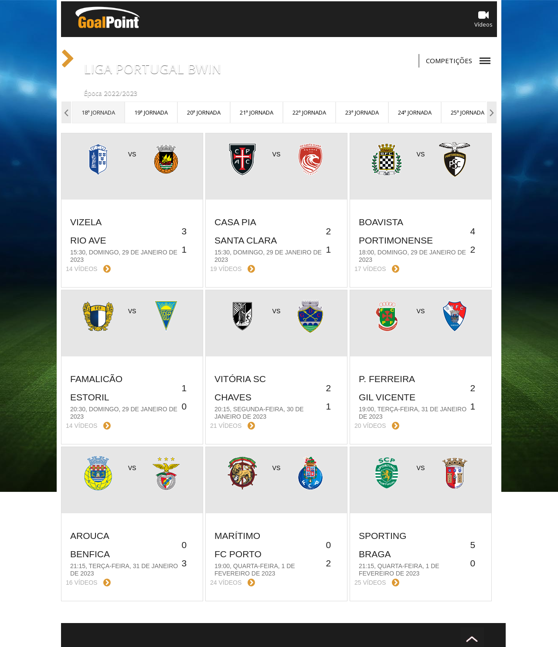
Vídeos (483, 19)
